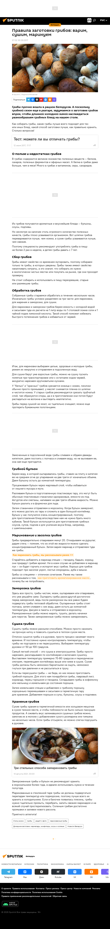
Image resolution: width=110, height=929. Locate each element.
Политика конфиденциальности (16, 892)
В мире (87, 864)
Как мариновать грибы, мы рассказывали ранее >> (43, 555)
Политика (42, 864)
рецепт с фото (41, 821)
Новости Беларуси (75, 826)
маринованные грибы (58, 821)
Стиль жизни (18, 821)
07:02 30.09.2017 (20, 40)
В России (29, 864)
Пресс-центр (66, 888)
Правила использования (23, 888)
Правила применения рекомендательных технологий (26, 896)
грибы (29, 821)
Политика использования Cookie (47, 892)
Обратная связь (60, 896)
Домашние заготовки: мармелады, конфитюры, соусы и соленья (38, 826)
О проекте (6, 888)
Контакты (40, 888)
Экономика (57, 864)
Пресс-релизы (52, 888)
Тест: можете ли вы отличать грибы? (47, 139)
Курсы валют (74, 864)
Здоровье (99, 864)
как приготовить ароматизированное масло (63, 578)
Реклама (96, 888)
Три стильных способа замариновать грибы (45, 768)
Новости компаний (82, 888)
